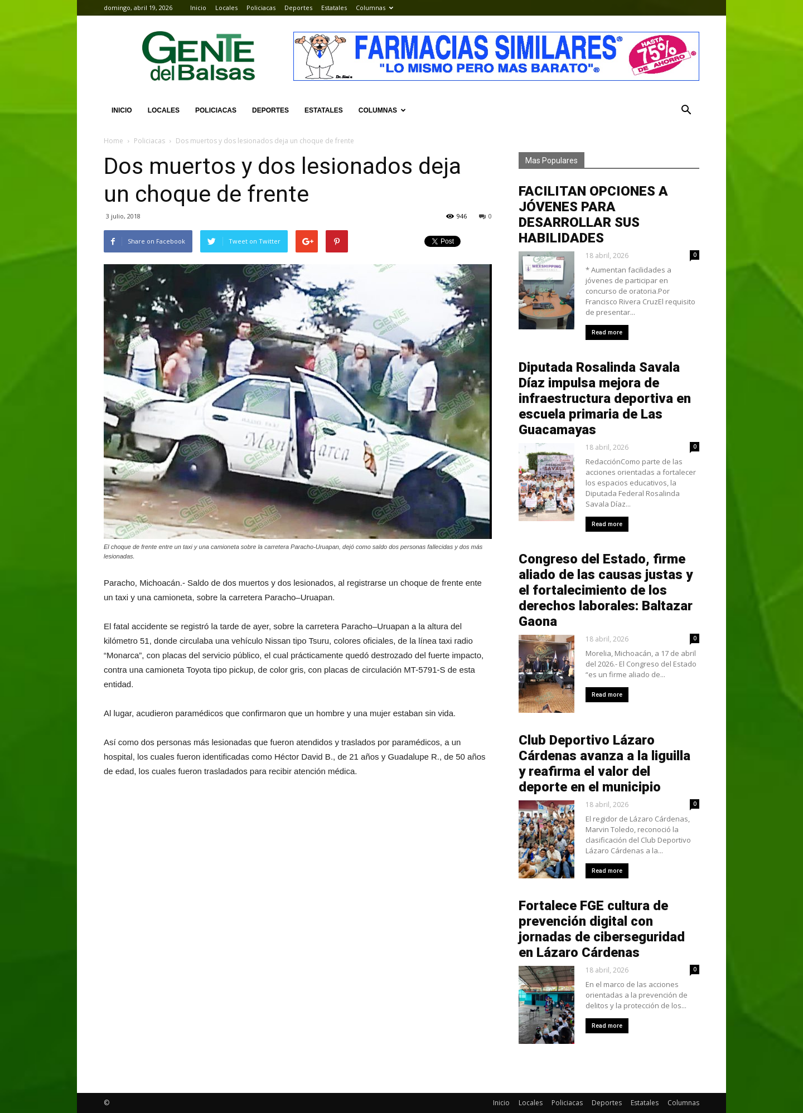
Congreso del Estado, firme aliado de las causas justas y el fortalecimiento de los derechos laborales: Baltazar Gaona (606, 590)
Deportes (298, 7)
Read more (607, 332)
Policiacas (260, 7)
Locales (226, 7)
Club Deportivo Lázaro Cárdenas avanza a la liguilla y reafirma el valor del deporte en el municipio (604, 763)
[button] (686, 110)
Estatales (334, 7)
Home (113, 140)
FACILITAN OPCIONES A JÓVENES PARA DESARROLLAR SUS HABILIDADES (593, 214)
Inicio (198, 7)
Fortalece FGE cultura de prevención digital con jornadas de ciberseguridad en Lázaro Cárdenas (602, 929)
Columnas (374, 7)
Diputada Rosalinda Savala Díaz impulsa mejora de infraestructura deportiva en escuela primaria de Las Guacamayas (605, 398)
